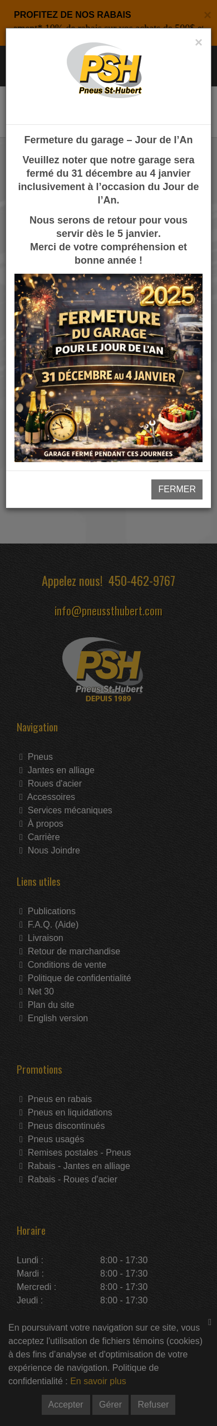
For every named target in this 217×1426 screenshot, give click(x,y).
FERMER (177, 489)
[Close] (199, 42)
